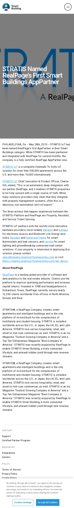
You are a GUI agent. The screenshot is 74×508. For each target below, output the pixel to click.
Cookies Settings (22, 503)
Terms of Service (11, 469)
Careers (6, 457)
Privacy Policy (9, 474)
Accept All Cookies (47, 503)
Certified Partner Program (16, 440)
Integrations (8, 453)
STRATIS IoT (10, 166)
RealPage (8, 274)
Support (6, 436)
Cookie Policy (9, 478)
